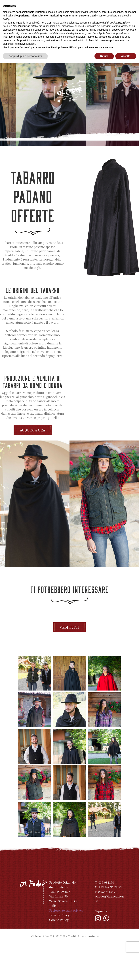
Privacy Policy (59, 926)
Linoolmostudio (88, 947)
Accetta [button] (125, 56)
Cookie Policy (59, 931)
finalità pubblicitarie (99, 29)
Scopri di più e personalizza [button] (25, 56)
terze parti (59, 22)
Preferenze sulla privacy (66, 922)
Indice (104, 947)
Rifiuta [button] (104, 56)
